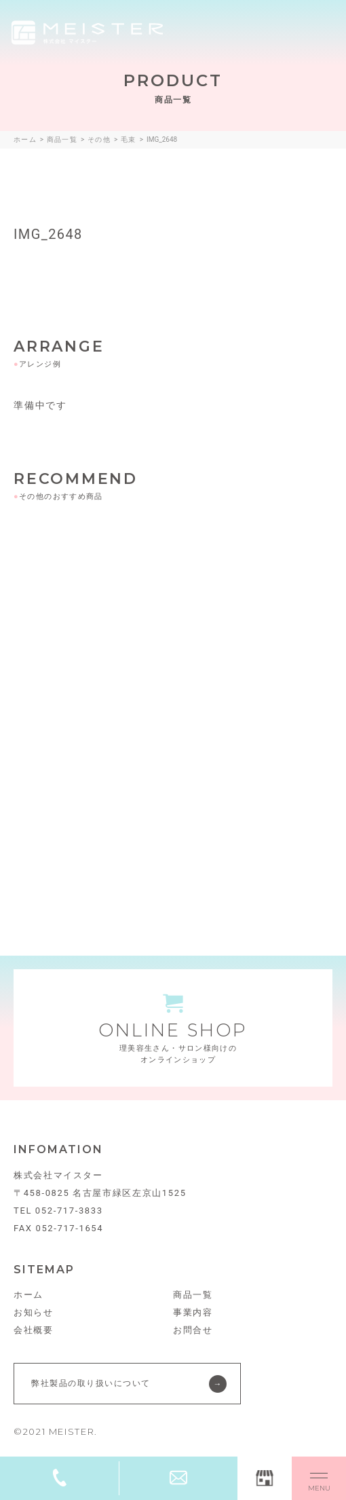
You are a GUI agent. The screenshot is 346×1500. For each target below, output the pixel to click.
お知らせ (34, 1312)
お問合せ (193, 1330)
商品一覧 (193, 1295)
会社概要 (34, 1330)
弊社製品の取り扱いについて (91, 1383)
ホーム (28, 1295)
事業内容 (193, 1312)
